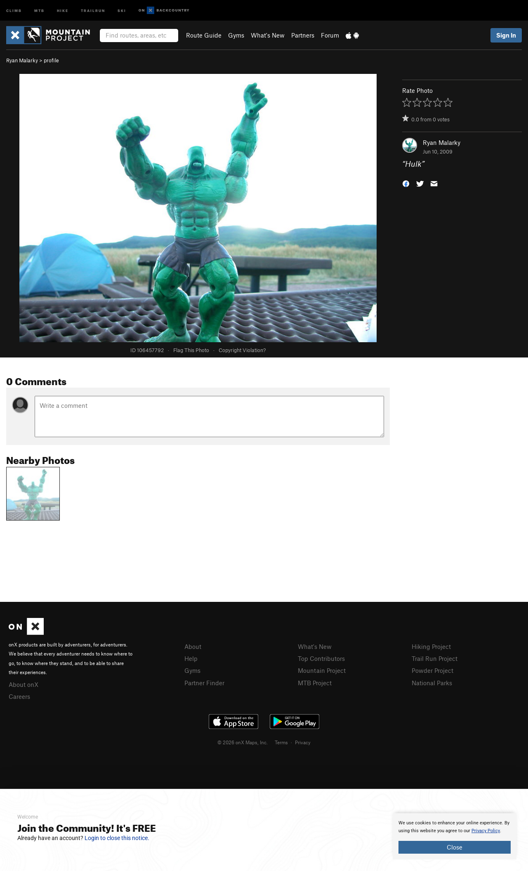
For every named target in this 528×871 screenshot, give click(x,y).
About (192, 646)
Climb (14, 10)
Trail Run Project (434, 658)
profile (51, 60)
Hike (62, 10)
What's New (268, 35)
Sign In (506, 35)
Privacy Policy (485, 830)
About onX (23, 684)
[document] (454, 836)
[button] (406, 183)
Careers (19, 696)
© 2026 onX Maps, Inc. (242, 742)
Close (454, 847)
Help (191, 658)
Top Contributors (321, 658)
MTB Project (315, 682)
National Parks (432, 682)
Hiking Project (431, 646)
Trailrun (93, 10)
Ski (122, 10)
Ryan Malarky (22, 60)
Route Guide (204, 35)
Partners (302, 35)
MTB (39, 10)
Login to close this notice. (117, 838)
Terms (281, 742)
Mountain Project (322, 670)
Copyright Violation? (242, 350)
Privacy (303, 742)
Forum (330, 35)
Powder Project (432, 670)
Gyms (236, 35)
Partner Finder (204, 682)
